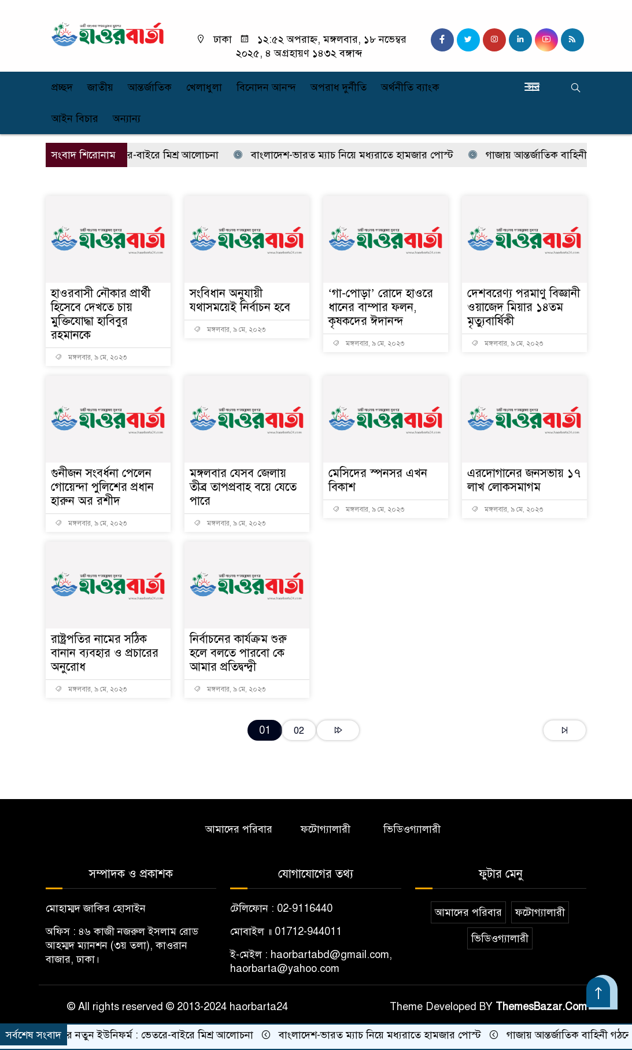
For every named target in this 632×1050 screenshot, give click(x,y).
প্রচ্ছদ (62, 87)
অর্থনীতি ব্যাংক (410, 87)
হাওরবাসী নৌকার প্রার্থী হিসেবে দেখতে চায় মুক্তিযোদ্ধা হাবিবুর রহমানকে (100, 314)
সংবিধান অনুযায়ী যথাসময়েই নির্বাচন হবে (240, 300)
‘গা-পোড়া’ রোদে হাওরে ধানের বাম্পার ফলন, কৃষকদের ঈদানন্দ (380, 307)
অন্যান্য (127, 118)
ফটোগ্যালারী (325, 829)
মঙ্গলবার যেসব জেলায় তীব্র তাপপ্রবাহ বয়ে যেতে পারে (243, 487)
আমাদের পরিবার (238, 829)
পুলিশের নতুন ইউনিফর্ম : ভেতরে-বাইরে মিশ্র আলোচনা (145, 1035)
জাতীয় (100, 87)
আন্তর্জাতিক (150, 87)
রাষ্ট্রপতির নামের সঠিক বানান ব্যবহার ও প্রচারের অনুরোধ (104, 653)
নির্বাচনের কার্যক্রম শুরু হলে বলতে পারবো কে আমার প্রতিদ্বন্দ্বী (238, 653)
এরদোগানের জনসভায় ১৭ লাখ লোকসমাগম (524, 480)
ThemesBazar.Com (541, 1006)
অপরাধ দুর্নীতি (339, 87)
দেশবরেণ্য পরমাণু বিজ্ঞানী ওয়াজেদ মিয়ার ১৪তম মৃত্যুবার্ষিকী (523, 307)
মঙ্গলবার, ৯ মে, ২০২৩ (91, 357)
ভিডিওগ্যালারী (412, 829)
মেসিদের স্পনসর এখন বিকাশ (377, 480)
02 (299, 730)
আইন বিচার (74, 118)
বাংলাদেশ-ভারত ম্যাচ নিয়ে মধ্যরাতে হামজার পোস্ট (349, 155)
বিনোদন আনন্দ (266, 87)
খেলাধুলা (204, 87)
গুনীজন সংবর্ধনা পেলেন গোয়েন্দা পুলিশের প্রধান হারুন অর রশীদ (102, 487)
